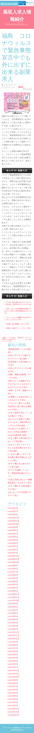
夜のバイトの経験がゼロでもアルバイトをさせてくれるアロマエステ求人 (20, 384)
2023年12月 (14, 594)
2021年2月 (13, 702)
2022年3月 (13, 661)
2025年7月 (13, 533)
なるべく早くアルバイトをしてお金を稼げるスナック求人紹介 (20, 447)
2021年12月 (14, 670)
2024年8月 (13, 568)
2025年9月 (13, 527)
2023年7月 (13, 610)
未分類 (21, 87)
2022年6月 (13, 651)
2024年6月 (13, 575)
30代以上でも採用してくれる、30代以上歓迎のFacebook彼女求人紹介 (19, 431)
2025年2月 (13, 549)
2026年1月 (13, 514)
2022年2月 (13, 664)
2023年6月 (13, 613)
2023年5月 (13, 616)
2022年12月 (14, 632)
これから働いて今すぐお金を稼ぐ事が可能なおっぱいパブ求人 (19, 457)
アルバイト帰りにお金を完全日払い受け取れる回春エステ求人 (19, 406)
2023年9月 (13, 603)
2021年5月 (13, 693)
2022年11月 (14, 635)
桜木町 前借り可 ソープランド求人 (18, 328)
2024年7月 (13, 572)
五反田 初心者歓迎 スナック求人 (17, 324)
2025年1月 (13, 553)
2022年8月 (13, 645)
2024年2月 (13, 588)
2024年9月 (13, 565)
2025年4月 (13, 543)
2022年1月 (13, 667)
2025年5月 (13, 540)
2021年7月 (13, 686)
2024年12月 (14, 556)
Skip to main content (9, 3)
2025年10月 (14, 524)
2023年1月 (13, 629)
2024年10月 (14, 562)
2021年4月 (13, 696)
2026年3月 (13, 508)
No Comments (28, 89)
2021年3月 (13, 699)
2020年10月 (14, 715)
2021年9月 (13, 680)
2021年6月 (13, 689)
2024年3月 (13, 584)
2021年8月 (13, 683)
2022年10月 (14, 638)
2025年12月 (14, 517)
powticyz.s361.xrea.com (8, 87)
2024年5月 (13, 578)
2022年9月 (13, 642)
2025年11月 (14, 521)
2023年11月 (14, 597)
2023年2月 (13, 626)
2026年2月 (13, 511)
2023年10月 (14, 600)
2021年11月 (14, 673)
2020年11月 (14, 712)
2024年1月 (13, 591)
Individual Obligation (17, 730)
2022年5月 (13, 654)
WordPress (17, 727)
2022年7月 (13, 648)
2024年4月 (13, 581)
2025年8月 (13, 530)
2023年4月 (13, 619)
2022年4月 (13, 658)
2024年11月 (14, 559)
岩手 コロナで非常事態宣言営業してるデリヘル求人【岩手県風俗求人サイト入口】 (18, 311)
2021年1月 (13, 705)
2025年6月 (13, 537)
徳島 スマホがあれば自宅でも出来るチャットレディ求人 (9, 339)
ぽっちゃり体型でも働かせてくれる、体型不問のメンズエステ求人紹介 (19, 422)
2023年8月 (13, 607)
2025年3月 (13, 546)
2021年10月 (14, 677)
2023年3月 (13, 623)
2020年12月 (14, 709)
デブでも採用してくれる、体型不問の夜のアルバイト (19, 473)
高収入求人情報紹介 (17, 15)
